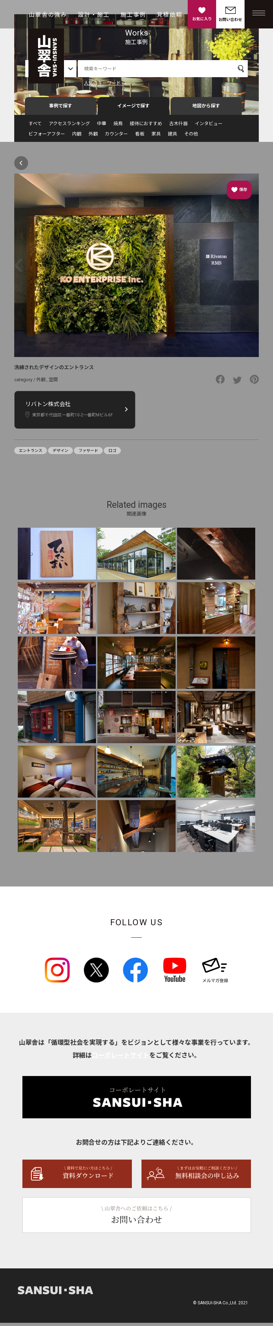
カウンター (116, 137)
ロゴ (112, 453)
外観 (93, 137)
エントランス (30, 453)
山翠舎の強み (48, 14)
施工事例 (133, 14)
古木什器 (178, 126)
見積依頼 (169, 14)
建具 (172, 137)
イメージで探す (133, 109)
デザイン (60, 453)
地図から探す (206, 109)
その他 (191, 137)
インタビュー (209, 126)
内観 (76, 137)
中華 (101, 126)
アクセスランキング (69, 126)
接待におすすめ (146, 126)
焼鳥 (118, 126)
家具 (156, 137)
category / (25, 382)
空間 (53, 382)
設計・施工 (94, 14)
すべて (35, 126)
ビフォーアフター (46, 137)
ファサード (88, 453)
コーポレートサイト (120, 1058)
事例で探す (60, 109)
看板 (139, 137)
